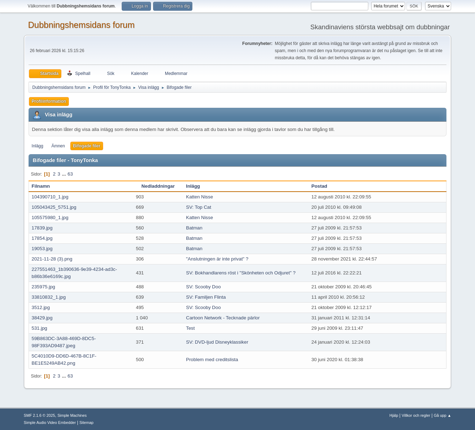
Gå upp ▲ (442, 415)
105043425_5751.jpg (54, 207)
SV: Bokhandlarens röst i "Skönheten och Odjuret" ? (240, 272)
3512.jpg (41, 307)
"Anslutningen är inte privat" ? (217, 259)
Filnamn (45, 186)
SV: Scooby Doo (203, 286)
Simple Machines (72, 415)
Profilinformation (49, 101)
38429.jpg (42, 317)
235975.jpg (43, 286)
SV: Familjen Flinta (206, 297)
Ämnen (58, 145)
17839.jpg (42, 228)
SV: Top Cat (198, 207)
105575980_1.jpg (50, 217)
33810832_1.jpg (49, 297)
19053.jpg (42, 248)
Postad (319, 186)
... (64, 174)
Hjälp (393, 415)
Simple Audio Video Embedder (50, 422)
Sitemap (86, 422)
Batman (194, 228)
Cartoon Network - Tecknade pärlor (222, 317)
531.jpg (39, 328)
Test (190, 328)
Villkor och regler (416, 415)
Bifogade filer (87, 145)
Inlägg (38, 145)
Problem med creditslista (212, 359)
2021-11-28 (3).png (52, 259)
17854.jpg (42, 238)
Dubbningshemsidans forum (81, 25)
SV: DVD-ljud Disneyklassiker (217, 342)
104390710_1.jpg (50, 196)
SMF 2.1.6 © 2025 (39, 415)
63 (70, 174)
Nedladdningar (158, 186)
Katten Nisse (199, 196)
